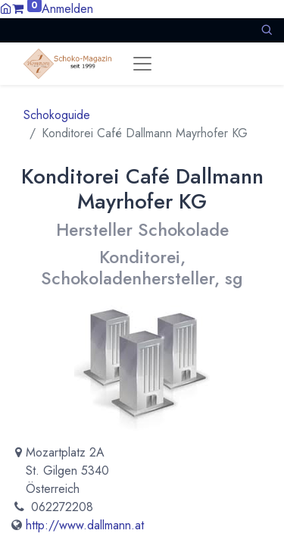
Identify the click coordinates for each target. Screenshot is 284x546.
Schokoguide (56, 115)
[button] (267, 30)
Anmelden (67, 8)
